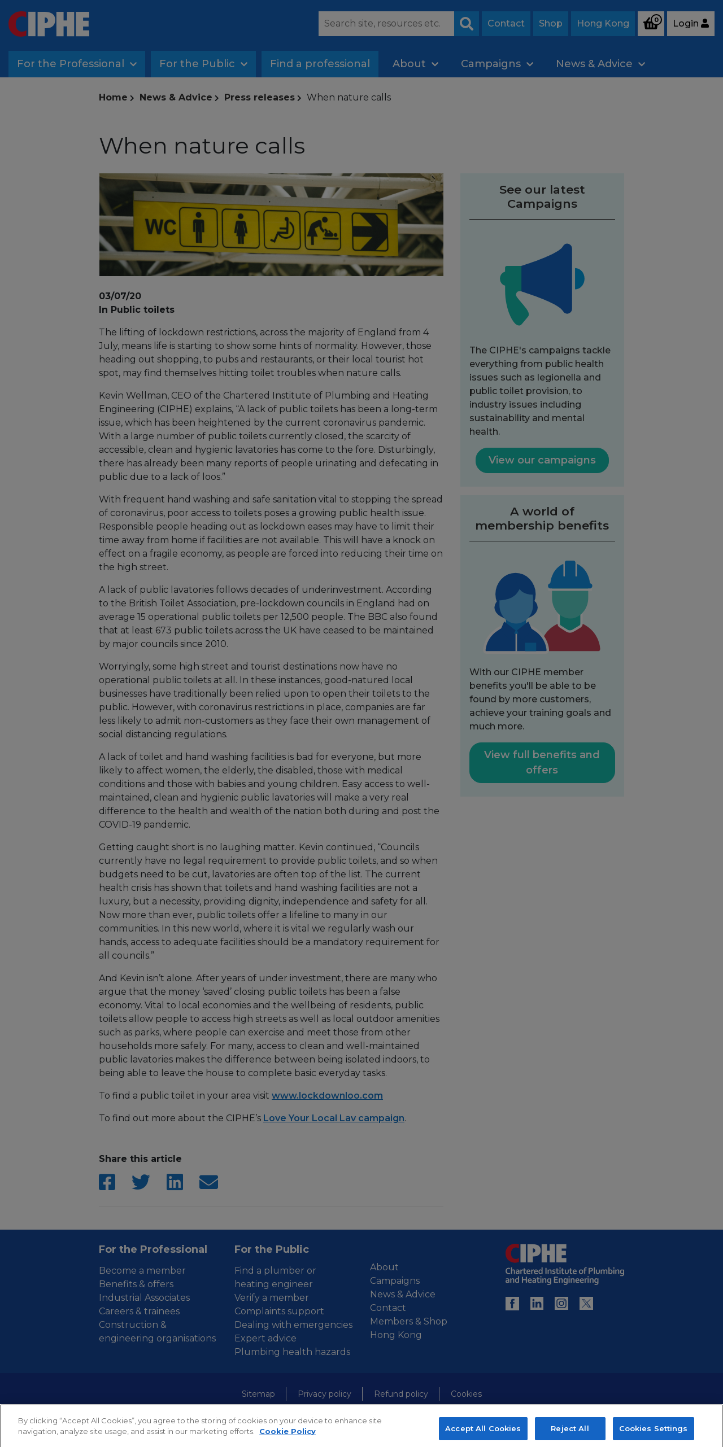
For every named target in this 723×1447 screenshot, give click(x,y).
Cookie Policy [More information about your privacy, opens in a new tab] (287, 1440)
